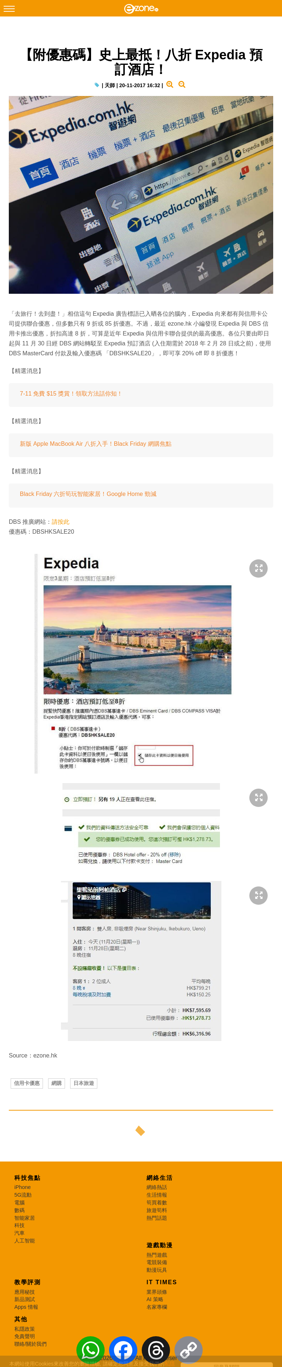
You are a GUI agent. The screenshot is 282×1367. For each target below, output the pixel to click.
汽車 (19, 1233)
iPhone (22, 1187)
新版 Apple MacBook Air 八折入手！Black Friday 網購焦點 (95, 444)
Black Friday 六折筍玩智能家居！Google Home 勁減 (88, 494)
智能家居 (24, 1218)
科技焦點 (27, 1178)
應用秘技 (24, 1292)
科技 (19, 1225)
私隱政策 (24, 1329)
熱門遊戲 (157, 1255)
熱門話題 (157, 1218)
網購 (56, 1083)
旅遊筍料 (157, 1210)
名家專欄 (157, 1307)
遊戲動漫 (160, 1245)
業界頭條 (157, 1292)
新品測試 (24, 1299)
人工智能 (24, 1241)
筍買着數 (157, 1202)
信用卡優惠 (27, 1083)
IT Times (162, 1282)
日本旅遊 (83, 1083)
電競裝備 (157, 1262)
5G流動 (23, 1195)
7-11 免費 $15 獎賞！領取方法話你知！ (71, 393)
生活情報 (157, 1195)
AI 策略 (155, 1299)
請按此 (60, 522)
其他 (21, 1319)
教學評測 (27, 1282)
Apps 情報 (26, 1307)
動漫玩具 (157, 1270)
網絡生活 (160, 1178)
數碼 (19, 1210)
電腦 (19, 1202)
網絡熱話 (157, 1187)
